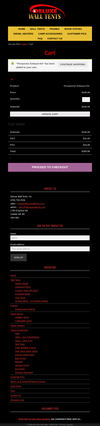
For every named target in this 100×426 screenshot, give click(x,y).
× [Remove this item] (12, 79)
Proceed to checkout (50, 167)
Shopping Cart (17, 400)
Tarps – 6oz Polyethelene (27, 337)
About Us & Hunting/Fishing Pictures (27, 381)
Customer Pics (17, 377)
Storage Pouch (22, 365)
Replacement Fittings (25, 309)
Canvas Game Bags (24, 355)
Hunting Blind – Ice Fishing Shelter (31, 301)
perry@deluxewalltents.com (32, 207)
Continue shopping (72, 64)
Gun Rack (19, 369)
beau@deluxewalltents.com (31, 203)
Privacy (62, 425)
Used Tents (15, 386)
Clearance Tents (23, 287)
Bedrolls (19, 361)
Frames (14, 305)
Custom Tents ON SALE (26, 290)
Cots (17, 333)
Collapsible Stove (23, 321)
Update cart (50, 114)
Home (13, 275)
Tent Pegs (19, 344)
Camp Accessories (19, 330)
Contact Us (15, 395)
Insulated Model (22, 294)
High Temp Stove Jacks (26, 351)
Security (70, 425)
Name (13, 233)
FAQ (12, 391)
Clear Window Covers (25, 347)
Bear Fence (20, 358)
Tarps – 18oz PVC (23, 340)
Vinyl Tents (20, 297)
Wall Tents (15, 280)
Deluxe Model (21, 283)
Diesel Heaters (17, 325)
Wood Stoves (16, 314)
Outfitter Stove (22, 317)
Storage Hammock (24, 372)
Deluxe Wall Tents (49, 13)
